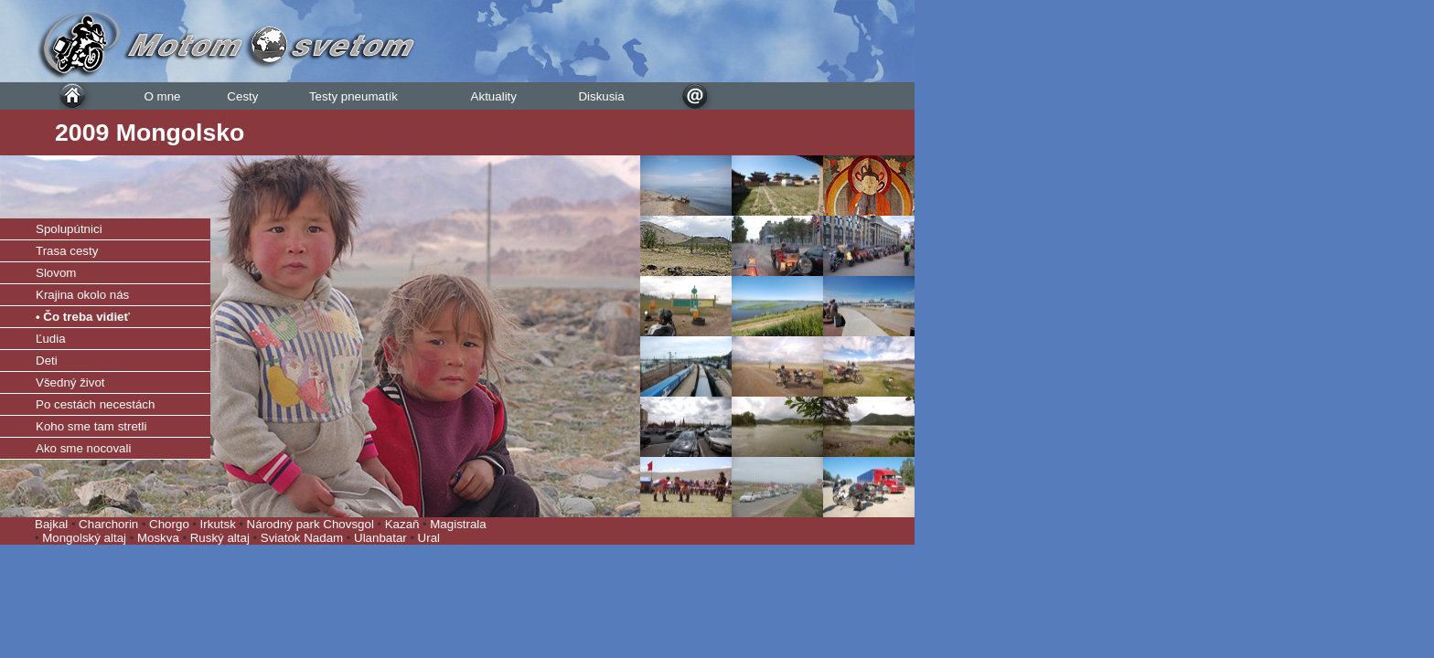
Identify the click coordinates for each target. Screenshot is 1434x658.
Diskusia (601, 96)
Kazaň (402, 524)
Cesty (242, 96)
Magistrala (458, 524)
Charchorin (108, 524)
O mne (162, 96)
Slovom (56, 273)
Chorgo (169, 524)
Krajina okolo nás (82, 295)
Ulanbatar (380, 538)
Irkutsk (218, 524)
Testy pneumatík (353, 96)
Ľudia (51, 338)
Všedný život (70, 382)
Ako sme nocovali (83, 448)
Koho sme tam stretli (91, 426)
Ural (429, 538)
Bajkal (51, 524)
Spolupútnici (69, 229)
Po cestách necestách (95, 404)
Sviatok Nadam (304, 538)
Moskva (160, 538)
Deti (47, 360)
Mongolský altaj (86, 538)
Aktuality (494, 96)
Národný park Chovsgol (310, 524)
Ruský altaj (221, 538)
